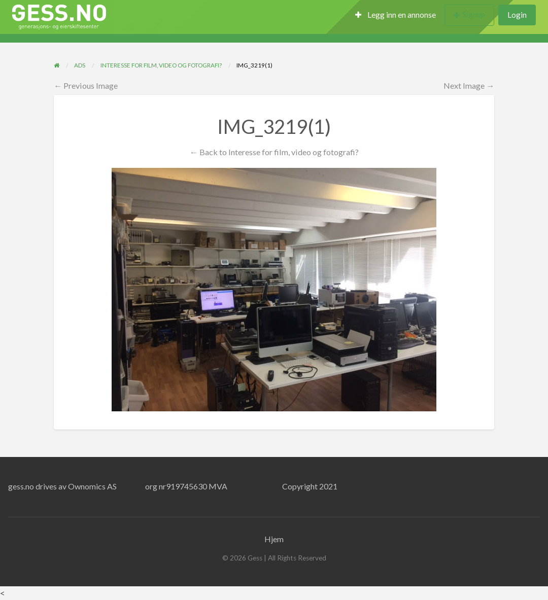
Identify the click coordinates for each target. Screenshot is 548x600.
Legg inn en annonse (395, 14)
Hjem (274, 539)
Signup (473, 14)
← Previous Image (86, 85)
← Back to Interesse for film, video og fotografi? (273, 152)
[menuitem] (395, 15)
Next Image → (468, 85)
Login (517, 14)
